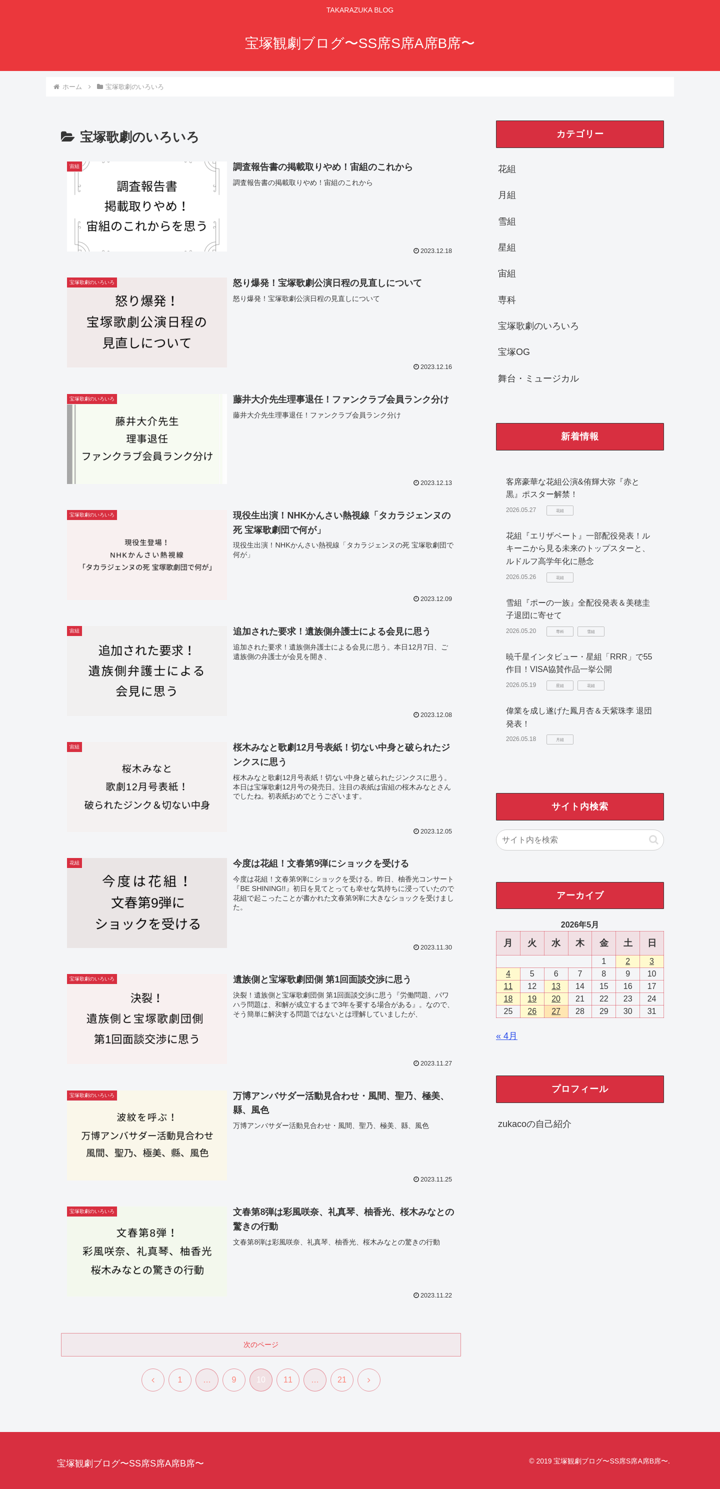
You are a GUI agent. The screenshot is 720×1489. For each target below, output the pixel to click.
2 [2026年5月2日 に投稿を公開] (628, 961)
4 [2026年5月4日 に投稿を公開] (508, 974)
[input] (580, 840)
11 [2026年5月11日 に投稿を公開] (508, 986)
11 (288, 1380)
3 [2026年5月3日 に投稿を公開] (652, 961)
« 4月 (507, 1036)
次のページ (261, 1344)
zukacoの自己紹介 (535, 1124)
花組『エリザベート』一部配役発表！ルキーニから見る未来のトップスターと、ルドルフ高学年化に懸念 (578, 549)
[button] (653, 840)
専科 (507, 300)
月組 (507, 195)
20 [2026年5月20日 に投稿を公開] (556, 998)
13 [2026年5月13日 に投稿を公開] (556, 986)
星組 (507, 247)
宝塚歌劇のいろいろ (538, 326)
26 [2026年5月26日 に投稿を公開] (532, 1011)
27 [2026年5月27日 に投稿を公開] (556, 1011)
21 (342, 1380)
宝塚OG (514, 352)
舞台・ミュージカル (538, 379)
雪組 (507, 221)
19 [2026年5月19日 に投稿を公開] (532, 998)
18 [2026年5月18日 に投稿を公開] (508, 998)
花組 (507, 169)
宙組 (507, 273)
